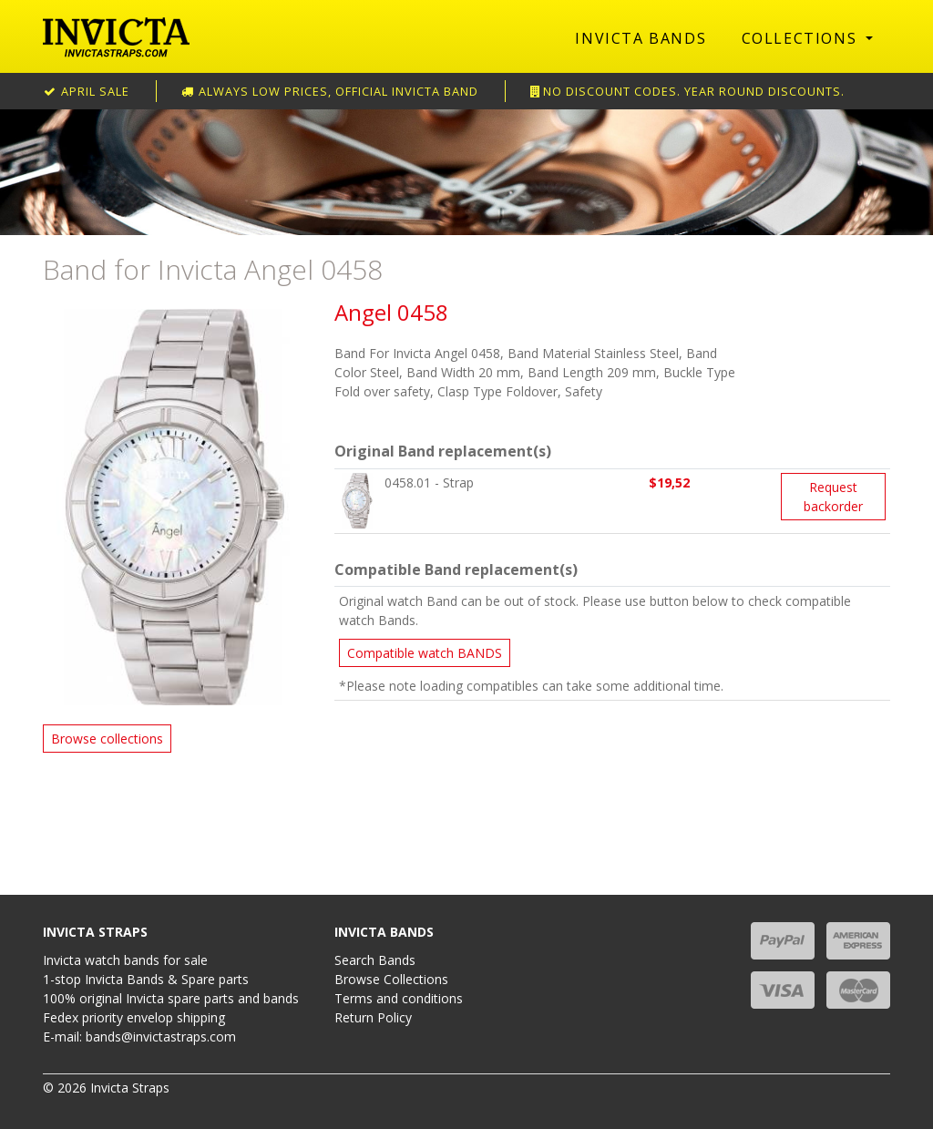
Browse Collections (391, 979)
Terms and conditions (398, 998)
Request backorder (833, 496)
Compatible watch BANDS (424, 653)
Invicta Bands (640, 38)
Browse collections (107, 738)
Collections (802, 38)
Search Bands (374, 960)
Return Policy (373, 1017)
